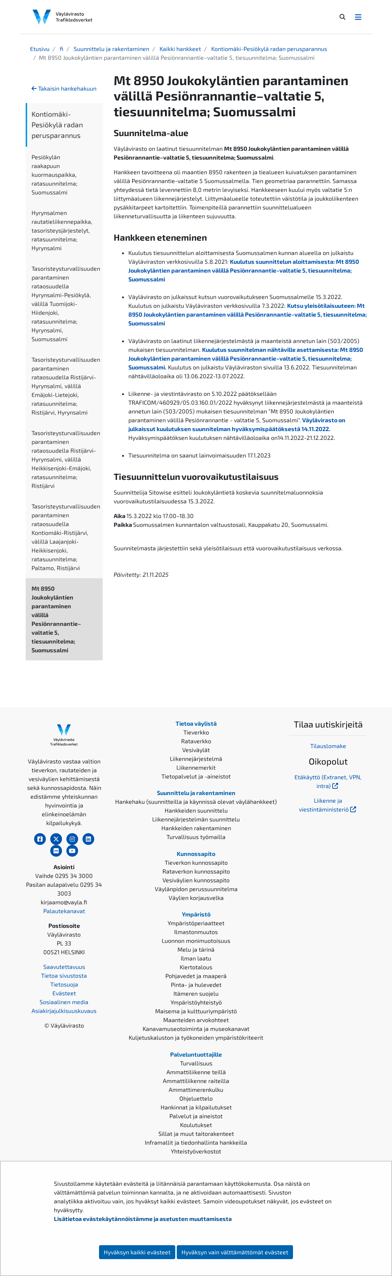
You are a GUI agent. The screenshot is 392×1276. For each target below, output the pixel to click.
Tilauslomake (328, 745)
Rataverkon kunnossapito (196, 871)
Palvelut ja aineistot (196, 1115)
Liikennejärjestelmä (196, 758)
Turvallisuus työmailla (196, 836)
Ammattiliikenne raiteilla (196, 1080)
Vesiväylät (196, 749)
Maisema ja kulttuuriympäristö (196, 1010)
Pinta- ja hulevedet (196, 984)
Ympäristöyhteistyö (196, 1002)
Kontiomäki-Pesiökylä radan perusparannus (268, 48)
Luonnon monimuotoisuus (196, 940)
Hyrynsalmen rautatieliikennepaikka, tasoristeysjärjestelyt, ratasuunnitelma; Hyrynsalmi (62, 230)
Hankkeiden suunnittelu (196, 810)
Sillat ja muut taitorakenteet (196, 1133)
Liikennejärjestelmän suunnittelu (196, 819)
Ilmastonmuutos (196, 931)
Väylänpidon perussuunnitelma (196, 888)
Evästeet (64, 992)
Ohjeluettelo (196, 1098)
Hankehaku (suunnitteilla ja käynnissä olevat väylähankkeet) (196, 801)
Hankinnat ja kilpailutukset (196, 1107)
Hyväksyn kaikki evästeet (137, 1251)
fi (60, 48)
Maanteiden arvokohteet (196, 1019)
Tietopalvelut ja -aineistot (196, 776)
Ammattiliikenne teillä (196, 1071)
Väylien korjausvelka (196, 897)
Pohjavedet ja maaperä (196, 975)
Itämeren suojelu (196, 993)
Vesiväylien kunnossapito (196, 879)
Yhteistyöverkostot (196, 1151)
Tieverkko (196, 732)
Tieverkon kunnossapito (196, 862)
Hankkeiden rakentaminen (196, 827)
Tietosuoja (64, 984)
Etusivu (40, 48)
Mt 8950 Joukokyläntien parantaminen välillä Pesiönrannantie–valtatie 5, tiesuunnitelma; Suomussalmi (56, 619)
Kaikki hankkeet (179, 48)
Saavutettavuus (64, 966)
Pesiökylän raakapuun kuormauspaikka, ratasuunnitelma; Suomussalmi (54, 174)
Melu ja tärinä (196, 949)
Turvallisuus (196, 1063)
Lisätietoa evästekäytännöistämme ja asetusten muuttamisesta (143, 1218)
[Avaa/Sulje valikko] (358, 17)
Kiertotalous (196, 966)
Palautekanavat (64, 910)
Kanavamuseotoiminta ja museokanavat (196, 1028)
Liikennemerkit (196, 767)
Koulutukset (196, 1124)
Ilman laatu (196, 958)
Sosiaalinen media (64, 1001)
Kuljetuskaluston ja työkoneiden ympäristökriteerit (196, 1037)
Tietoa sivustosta (64, 975)
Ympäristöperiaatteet (196, 922)
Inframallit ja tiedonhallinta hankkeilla (196, 1142)
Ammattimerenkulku (196, 1089)
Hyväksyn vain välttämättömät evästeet (235, 1251)
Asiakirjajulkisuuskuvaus (64, 1010)
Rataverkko (196, 740)
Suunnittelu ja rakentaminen (110, 48)
